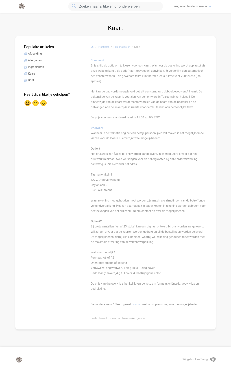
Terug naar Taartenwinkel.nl (192, 6)
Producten (104, 46)
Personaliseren (122, 46)
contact (137, 304)
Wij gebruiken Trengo (199, 359)
